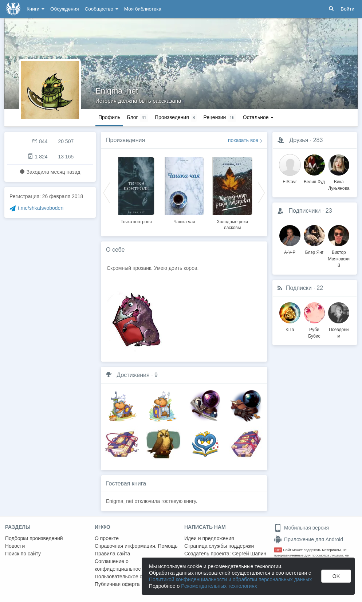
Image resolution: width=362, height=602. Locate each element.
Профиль (109, 117)
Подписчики (304, 211)
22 (319, 288)
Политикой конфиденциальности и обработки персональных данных (230, 579)
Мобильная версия (301, 528)
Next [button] (261, 192)
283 (318, 140)
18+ (278, 550)
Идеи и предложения (209, 538)
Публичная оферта (117, 584)
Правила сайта (112, 553)
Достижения (133, 375)
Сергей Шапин (249, 553)
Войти (347, 9)
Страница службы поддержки (219, 546)
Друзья (298, 140)
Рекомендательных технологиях (219, 586)
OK (336, 576)
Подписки (299, 288)
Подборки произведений (34, 538)
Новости (15, 546)
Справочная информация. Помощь (136, 546)
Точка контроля (136, 221)
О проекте (107, 538)
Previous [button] (106, 192)
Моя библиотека (142, 9)
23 (329, 211)
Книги (35, 9)
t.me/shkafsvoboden (40, 208)
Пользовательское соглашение (131, 576)
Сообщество (101, 9)
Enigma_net (116, 90)
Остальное (258, 117)
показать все (243, 140)
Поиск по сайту (23, 553)
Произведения (125, 140)
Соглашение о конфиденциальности (120, 565)
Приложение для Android (308, 539)
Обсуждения (64, 9)
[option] (136, 189)
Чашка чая (184, 221)
